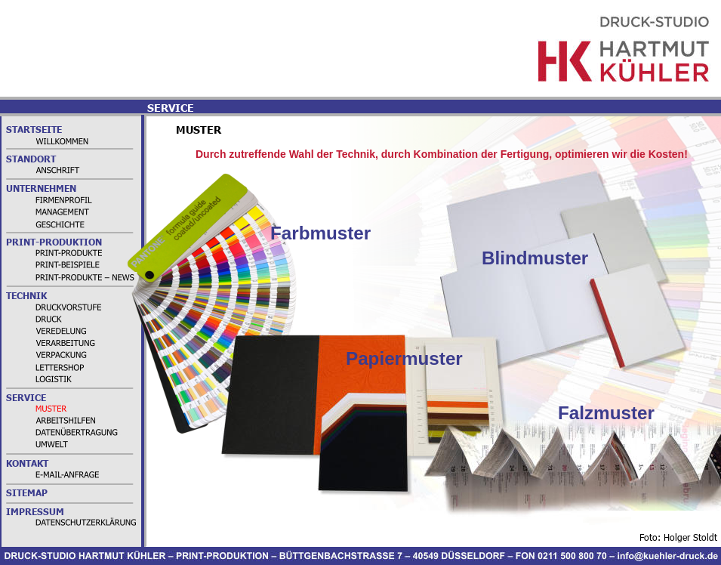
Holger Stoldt (690, 537)
